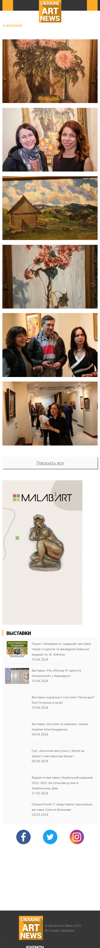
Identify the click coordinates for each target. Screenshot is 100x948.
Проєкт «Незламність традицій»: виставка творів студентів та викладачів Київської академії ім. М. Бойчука (61, 649)
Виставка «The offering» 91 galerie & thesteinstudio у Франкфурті (56, 673)
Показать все (50, 463)
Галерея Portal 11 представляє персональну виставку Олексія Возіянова (62, 807)
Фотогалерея (14, 25)
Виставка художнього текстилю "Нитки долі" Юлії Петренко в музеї (63, 700)
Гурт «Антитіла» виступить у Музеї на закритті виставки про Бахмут (58, 753)
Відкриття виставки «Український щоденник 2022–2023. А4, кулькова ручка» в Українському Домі (62, 782)
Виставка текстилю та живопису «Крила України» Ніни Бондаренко (60, 726)
